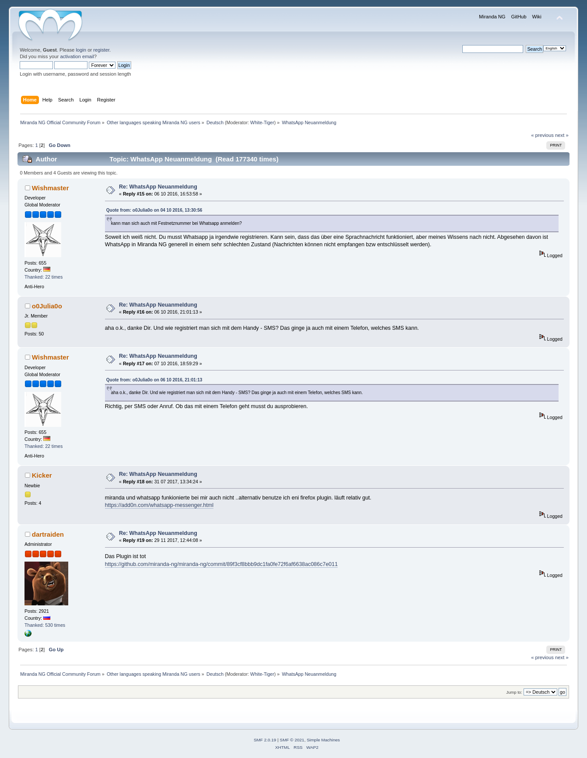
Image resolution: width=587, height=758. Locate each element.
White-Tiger (262, 122)
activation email (77, 56)
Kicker (42, 475)
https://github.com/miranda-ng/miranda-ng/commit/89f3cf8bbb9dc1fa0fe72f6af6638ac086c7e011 (221, 564)
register (101, 49)
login (81, 49)
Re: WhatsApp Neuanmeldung (158, 187)
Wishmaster (50, 188)
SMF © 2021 (292, 739)
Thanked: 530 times (44, 625)
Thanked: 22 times (43, 276)
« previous (542, 135)
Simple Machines (323, 739)
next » (562, 135)
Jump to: (514, 692)
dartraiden (48, 534)
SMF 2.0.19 (265, 739)
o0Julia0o (47, 306)
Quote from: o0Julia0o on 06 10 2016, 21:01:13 (154, 379)
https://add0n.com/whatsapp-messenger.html (159, 505)
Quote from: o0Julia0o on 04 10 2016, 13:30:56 (154, 210)
